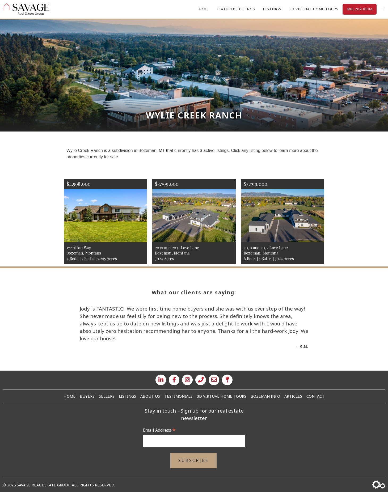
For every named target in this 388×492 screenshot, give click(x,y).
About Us (150, 396)
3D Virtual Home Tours (314, 9)
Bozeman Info (265, 396)
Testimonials (178, 396)
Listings (272, 9)
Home (203, 9)
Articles (293, 396)
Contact (315, 396)
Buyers (87, 396)
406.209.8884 (360, 9)
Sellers (107, 396)
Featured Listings (236, 9)
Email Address (159, 430)
